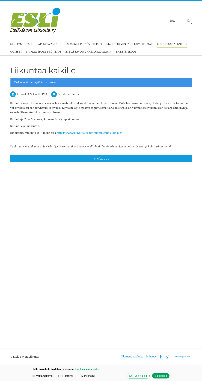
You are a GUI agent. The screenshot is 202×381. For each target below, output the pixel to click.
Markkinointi (86, 375)
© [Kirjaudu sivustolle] (11, 357)
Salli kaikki (161, 375)
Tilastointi (65, 375)
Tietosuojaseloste (132, 356)
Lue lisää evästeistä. (87, 369)
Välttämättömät (43, 375)
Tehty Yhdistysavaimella (182, 357)
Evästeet (151, 356)
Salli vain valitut (138, 375)
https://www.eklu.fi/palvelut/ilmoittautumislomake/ (89, 133)
